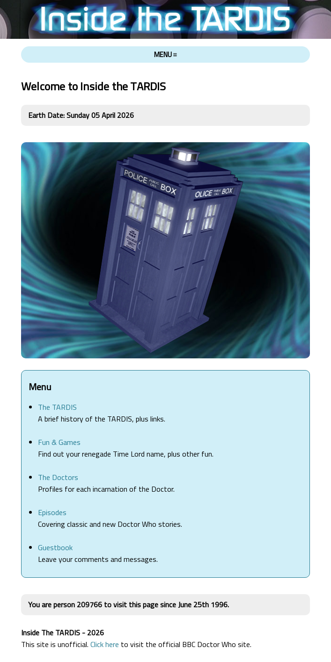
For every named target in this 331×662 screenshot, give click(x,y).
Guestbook (55, 547)
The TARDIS (57, 407)
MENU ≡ (165, 54)
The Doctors (58, 477)
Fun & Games (59, 442)
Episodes (52, 512)
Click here (104, 644)
